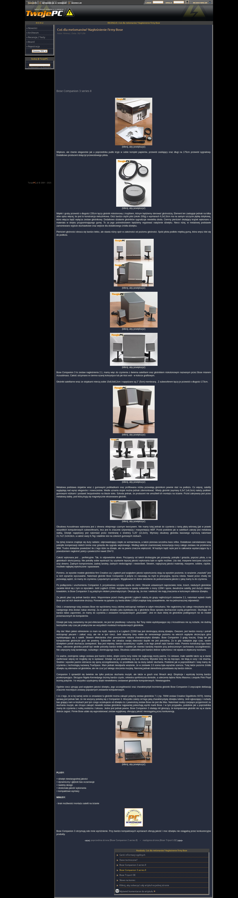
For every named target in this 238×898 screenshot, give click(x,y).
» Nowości (31, 28)
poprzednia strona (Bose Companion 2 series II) (111, 840)
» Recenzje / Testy (35, 37)
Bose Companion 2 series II (132, 865)
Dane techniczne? (128, 860)
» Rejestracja (33, 46)
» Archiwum (32, 32)
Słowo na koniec (127, 880)
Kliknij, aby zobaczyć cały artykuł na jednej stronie (144, 885)
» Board (30, 42)
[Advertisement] (146, 13)
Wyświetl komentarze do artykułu (136, 891)
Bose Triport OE (127, 875)
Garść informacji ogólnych (132, 855)
